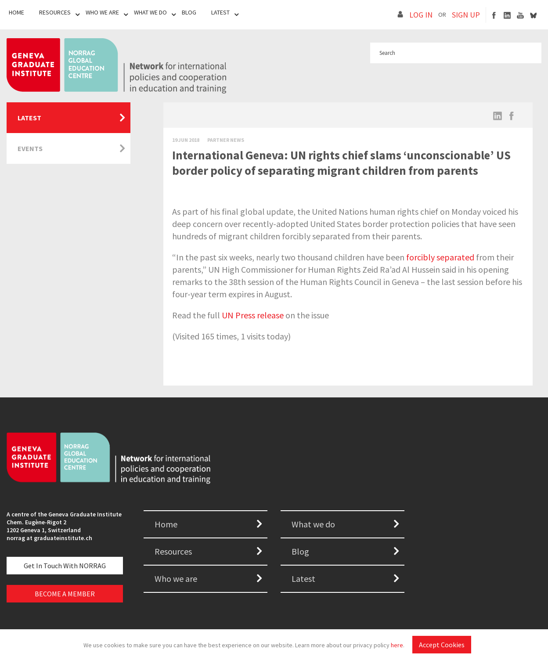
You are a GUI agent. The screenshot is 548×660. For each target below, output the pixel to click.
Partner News (225, 140)
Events (30, 148)
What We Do (150, 12)
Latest (220, 12)
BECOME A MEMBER (65, 593)
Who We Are (102, 12)
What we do (313, 524)
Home (16, 12)
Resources (55, 12)
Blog (189, 12)
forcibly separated (440, 257)
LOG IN (421, 15)
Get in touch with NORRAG (65, 565)
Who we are (176, 578)
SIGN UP (466, 15)
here (397, 645)
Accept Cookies (442, 644)
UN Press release (253, 315)
